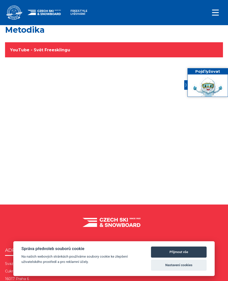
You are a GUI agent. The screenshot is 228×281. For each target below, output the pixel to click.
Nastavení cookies (179, 265)
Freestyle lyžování (78, 12)
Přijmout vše (179, 252)
